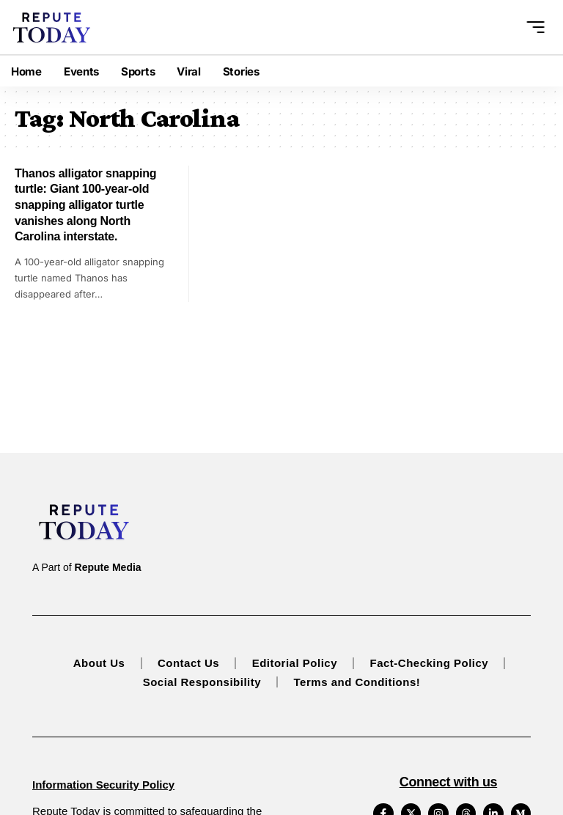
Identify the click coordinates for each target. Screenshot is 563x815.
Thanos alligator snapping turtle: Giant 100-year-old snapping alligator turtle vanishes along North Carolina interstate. (85, 205)
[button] (532, 27)
